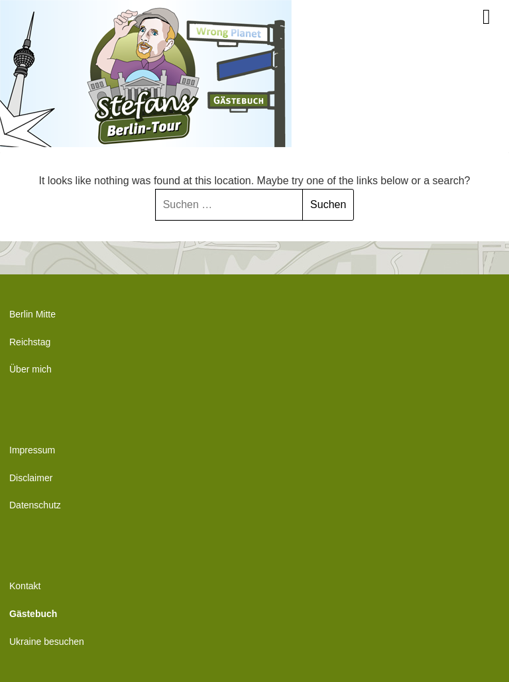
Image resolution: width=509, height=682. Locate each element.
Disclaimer (30, 478)
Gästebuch (33, 613)
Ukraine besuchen (46, 641)
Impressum (32, 450)
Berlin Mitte (32, 314)
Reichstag (29, 342)
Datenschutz (35, 505)
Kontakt (24, 586)
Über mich (30, 369)
